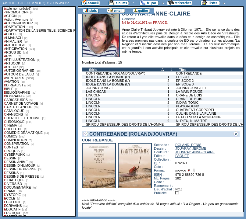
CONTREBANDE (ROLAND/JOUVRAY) (115, 73)
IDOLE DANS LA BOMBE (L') (108, 77)
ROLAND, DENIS (188, 145)
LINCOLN (93, 95)
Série (93, 69)
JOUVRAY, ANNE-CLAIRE (195, 152)
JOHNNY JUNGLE (100, 88)
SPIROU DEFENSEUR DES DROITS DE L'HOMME (125, 124)
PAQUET (182, 156)
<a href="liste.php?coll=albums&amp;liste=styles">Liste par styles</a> (39, 108)
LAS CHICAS (96, 91)
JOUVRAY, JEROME (190, 148)
